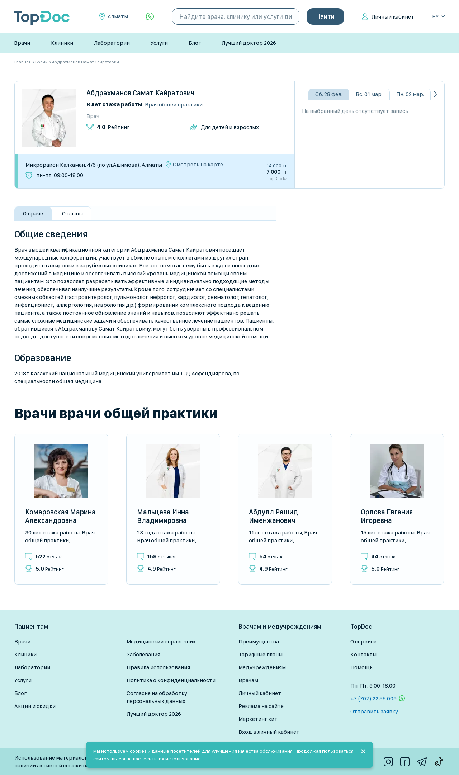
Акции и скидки (35, 706)
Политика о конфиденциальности (171, 680)
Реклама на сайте (261, 706)
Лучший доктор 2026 (249, 42)
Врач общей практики (174, 104)
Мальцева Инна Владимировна (163, 516)
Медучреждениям (262, 667)
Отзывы (72, 213)
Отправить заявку (374, 711)
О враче (33, 213)
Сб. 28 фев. (328, 94)
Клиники (62, 42)
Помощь (361, 667)
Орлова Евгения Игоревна (387, 516)
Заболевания (143, 654)
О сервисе (363, 641)
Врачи (22, 42)
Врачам (248, 680)
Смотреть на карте (198, 164)
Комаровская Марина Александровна (60, 516)
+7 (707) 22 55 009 (373, 698)
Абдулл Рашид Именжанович (273, 516)
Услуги (159, 42)
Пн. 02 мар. (410, 94)
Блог (195, 42)
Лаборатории (112, 42)
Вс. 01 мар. (369, 94)
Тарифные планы (260, 654)
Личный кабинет (393, 16)
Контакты (363, 654)
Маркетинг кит (258, 718)
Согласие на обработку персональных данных (157, 697)
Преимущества (258, 641)
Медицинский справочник (161, 641)
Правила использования (158, 667)
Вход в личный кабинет (268, 731)
